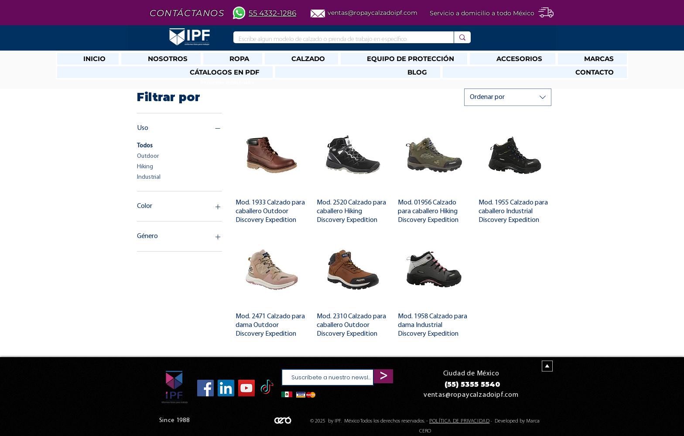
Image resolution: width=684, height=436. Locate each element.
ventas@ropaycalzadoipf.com (372, 13)
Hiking (145, 166)
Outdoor (148, 155)
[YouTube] (246, 388)
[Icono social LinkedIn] (226, 388)
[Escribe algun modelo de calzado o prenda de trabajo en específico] (337, 39)
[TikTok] (267, 388)
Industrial (149, 176)
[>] (383, 376)
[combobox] (507, 97)
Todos (145, 145)
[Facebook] (205, 388)
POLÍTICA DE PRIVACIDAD (459, 421)
